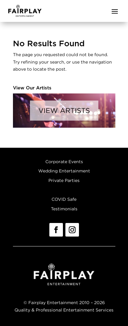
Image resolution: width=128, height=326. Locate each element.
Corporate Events (64, 161)
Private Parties (64, 180)
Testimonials (64, 208)
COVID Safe (64, 199)
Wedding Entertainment (64, 170)
